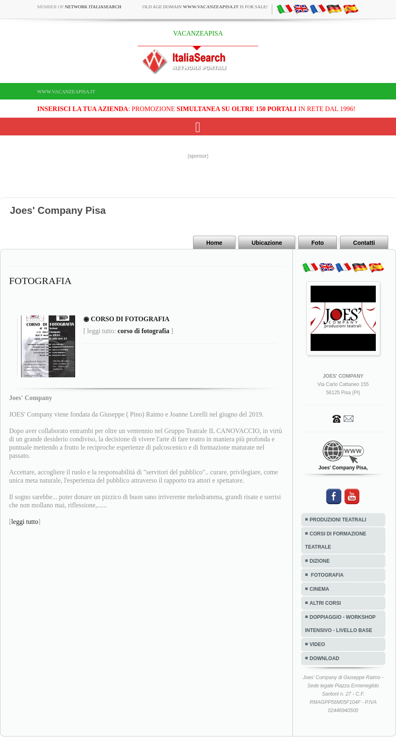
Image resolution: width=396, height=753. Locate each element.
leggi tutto (24, 521)
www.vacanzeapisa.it (66, 92)
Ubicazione (267, 242)
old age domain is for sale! (205, 6)
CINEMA (319, 589)
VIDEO (317, 644)
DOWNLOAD (324, 658)
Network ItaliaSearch (93, 6)
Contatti (364, 242)
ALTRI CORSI (325, 603)
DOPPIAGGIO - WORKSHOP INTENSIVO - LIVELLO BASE (340, 623)
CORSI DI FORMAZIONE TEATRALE (335, 540)
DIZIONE (320, 561)
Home (214, 242)
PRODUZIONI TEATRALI (338, 520)
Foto (317, 242)
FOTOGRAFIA (327, 575)
